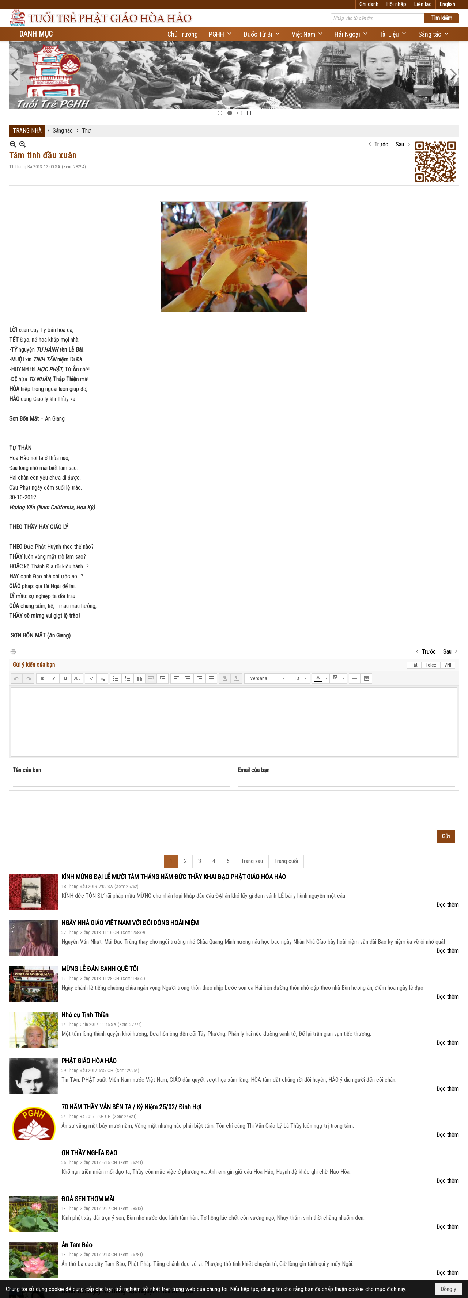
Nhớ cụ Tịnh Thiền (85, 1015)
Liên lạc (423, 4)
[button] (220, 34)
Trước (381, 144)
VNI (447, 665)
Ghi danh (368, 4)
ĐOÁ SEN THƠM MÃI (87, 1199)
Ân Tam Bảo (76, 1245)
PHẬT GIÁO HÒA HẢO (89, 1061)
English (447, 4)
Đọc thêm (448, 904)
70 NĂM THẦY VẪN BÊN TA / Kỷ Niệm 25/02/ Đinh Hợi (131, 1107)
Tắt (414, 665)
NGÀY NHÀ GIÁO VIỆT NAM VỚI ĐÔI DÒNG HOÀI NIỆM (130, 923)
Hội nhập (396, 4)
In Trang (12, 651)
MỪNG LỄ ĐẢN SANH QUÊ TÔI (99, 969)
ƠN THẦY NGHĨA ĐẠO (89, 1153)
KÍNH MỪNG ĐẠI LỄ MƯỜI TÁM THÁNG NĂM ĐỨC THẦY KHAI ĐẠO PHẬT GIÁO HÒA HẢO (173, 877)
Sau (400, 144)
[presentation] (68, 809)
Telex (431, 665)
